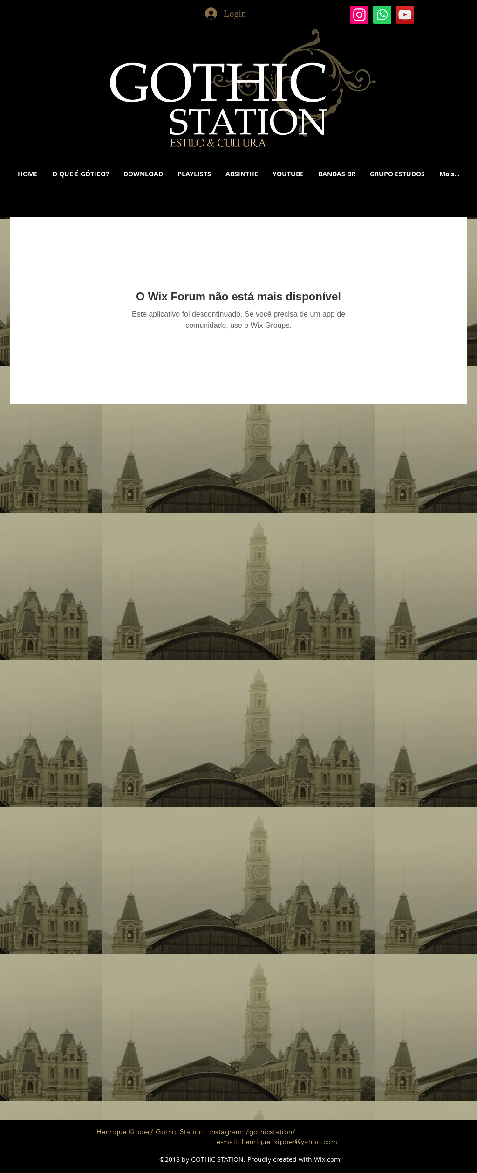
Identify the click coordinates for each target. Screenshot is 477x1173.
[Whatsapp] (382, 15)
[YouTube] (405, 15)
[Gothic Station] (359, 15)
